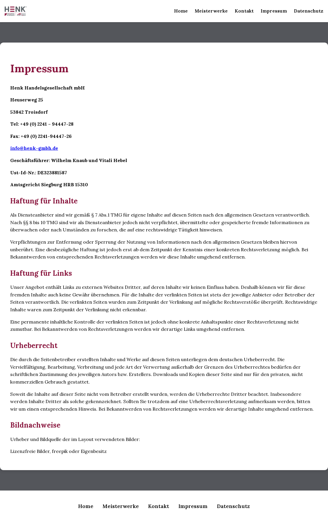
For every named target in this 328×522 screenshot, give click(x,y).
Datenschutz (308, 11)
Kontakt (244, 11)
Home (181, 11)
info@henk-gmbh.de (34, 148)
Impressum (274, 11)
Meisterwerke (211, 11)
